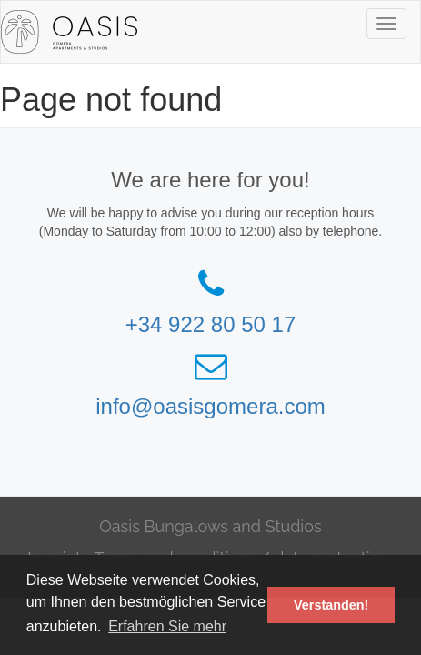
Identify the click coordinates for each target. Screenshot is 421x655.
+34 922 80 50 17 (210, 324)
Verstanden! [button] (331, 605)
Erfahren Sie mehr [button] (167, 626)
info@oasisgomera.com (210, 406)
